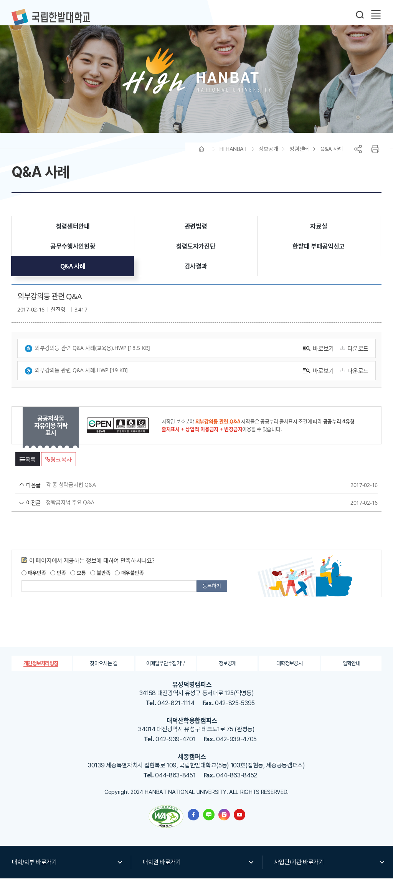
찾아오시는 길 (103, 672)
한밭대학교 (51, 17)
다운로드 (353, 357)
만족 (58, 582)
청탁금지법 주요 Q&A (182, 512)
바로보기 (318, 357)
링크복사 (58, 469)
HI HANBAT (233, 158)
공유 (358, 158)
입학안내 (351, 672)
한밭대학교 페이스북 (193, 824)
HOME (201, 158)
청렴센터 (299, 158)
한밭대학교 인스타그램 (224, 824)
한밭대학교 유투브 (239, 824)
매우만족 (33, 582)
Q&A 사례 (331, 158)
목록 (28, 469)
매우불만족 (129, 582)
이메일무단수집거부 (165, 672)
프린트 (374, 158)
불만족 (100, 582)
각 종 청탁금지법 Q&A (182, 494)
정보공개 (268, 158)
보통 (78, 582)
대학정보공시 (289, 672)
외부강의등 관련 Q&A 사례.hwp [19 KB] (76, 380)
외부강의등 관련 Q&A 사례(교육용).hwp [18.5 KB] (87, 358)
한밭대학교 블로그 (209, 824)
